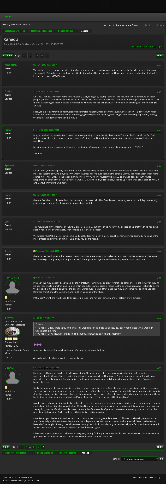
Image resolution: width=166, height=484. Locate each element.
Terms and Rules (146, 477)
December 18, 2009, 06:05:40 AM (47, 221)
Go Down (7, 55)
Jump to (116, 458)
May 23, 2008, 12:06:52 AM (44, 165)
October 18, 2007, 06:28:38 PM (46, 130)
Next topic (156, 46)
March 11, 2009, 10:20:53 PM (45, 195)
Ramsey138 (12, 277)
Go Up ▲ (159, 477)
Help (135, 477)
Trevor (9, 318)
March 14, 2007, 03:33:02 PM (45, 65)
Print (160, 55)
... (34, 55)
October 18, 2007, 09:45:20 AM (46, 91)
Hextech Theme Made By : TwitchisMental (21, 480)
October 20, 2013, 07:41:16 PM (46, 367)
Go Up (6, 447)
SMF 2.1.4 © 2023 (10, 477)
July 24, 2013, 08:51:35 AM (44, 318)
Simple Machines (25, 477)
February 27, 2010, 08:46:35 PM (49, 251)
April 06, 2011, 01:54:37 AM (44, 277)
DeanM (9, 368)
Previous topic (140, 46)
